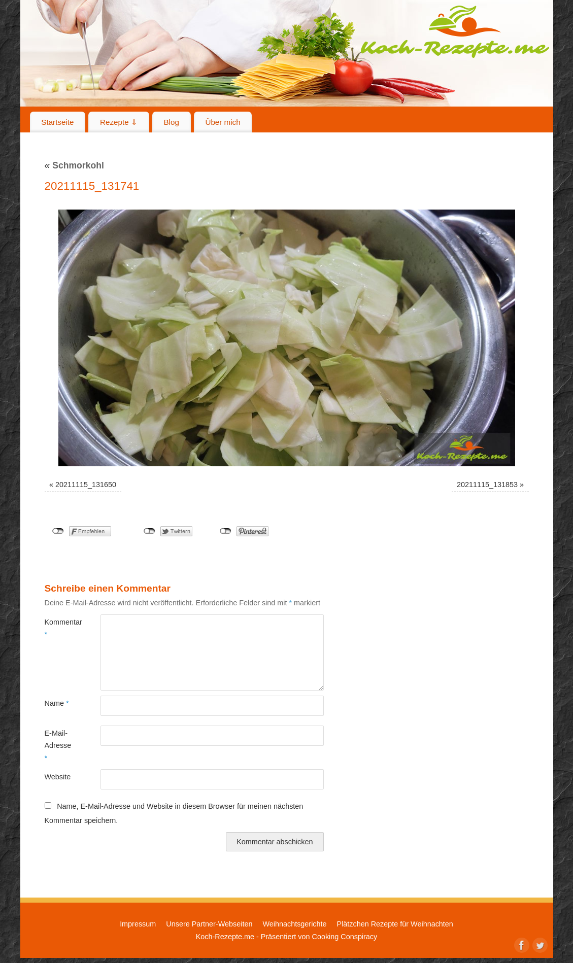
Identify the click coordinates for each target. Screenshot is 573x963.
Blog (171, 122)
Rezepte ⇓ (119, 122)
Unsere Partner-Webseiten (209, 924)
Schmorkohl (74, 165)
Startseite (57, 122)
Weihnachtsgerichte (294, 924)
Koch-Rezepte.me (454, 31)
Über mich (222, 122)
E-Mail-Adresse (58, 745)
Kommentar (59, 628)
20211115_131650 (85, 484)
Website (58, 777)
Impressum (138, 924)
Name (57, 703)
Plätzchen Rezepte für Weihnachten (395, 924)
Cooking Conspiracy (344, 937)
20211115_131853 (487, 484)
